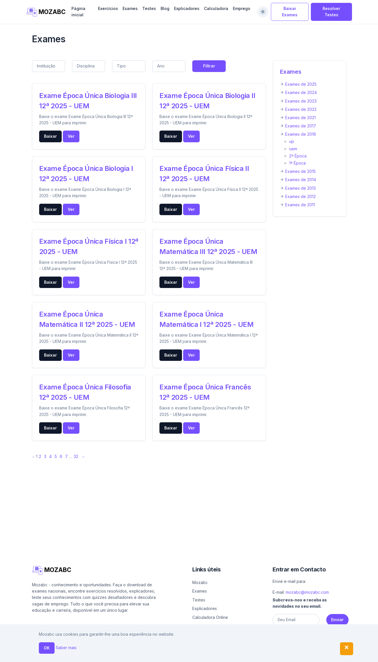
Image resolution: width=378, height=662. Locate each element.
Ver (71, 136)
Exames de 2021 (300, 117)
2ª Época (298, 155)
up (291, 141)
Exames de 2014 (300, 179)
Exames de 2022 (301, 109)
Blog (165, 8)
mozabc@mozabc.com (307, 592)
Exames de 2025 (301, 84)
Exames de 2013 (300, 188)
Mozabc (200, 582)
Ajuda (233, 655)
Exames (130, 8)
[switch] (262, 12)
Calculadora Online (210, 617)
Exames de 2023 (301, 101)
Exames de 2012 (300, 196)
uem (293, 148)
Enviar (337, 619)
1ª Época (297, 163)
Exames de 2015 (300, 171)
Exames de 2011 (300, 204)
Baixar (50, 136)
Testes (149, 8)
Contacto (280, 655)
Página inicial (78, 11)
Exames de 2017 (300, 125)
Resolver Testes (331, 11)
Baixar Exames (289, 11)
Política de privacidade (319, 655)
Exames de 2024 (301, 92)
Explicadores (186, 8)
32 (76, 456)
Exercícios (108, 8)
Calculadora (216, 8)
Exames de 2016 (300, 134)
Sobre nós (253, 655)
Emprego (241, 8)
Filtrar (209, 65)
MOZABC (45, 12)
